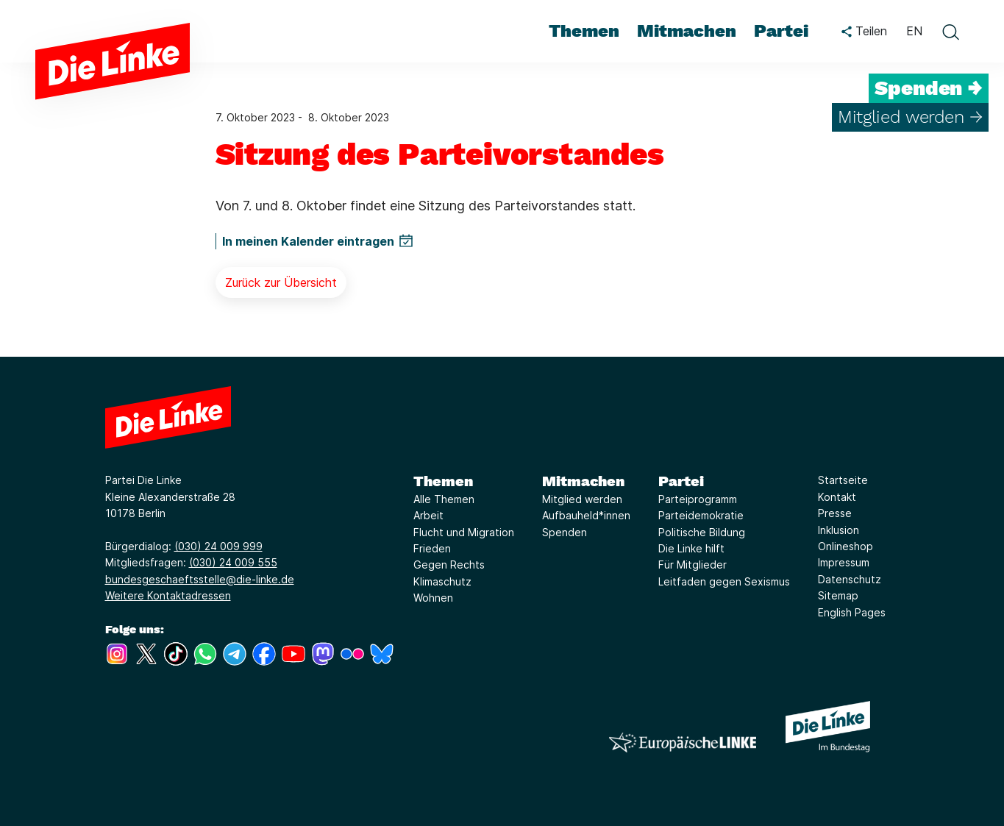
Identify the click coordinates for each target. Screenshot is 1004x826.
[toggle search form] (950, 31)
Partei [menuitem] (781, 31)
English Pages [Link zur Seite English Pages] (852, 612)
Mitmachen (583, 481)
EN (914, 31)
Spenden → (929, 88)
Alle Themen (443, 499)
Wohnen (433, 597)
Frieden (432, 548)
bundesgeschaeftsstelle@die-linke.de (199, 579)
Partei (681, 481)
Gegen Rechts (449, 564)
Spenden (564, 532)
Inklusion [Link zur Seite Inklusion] (838, 530)
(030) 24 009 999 (218, 546)
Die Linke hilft (691, 548)
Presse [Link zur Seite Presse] (835, 513)
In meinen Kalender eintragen (308, 241)
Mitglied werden (582, 499)
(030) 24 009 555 (233, 562)
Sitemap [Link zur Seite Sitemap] (838, 595)
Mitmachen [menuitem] (686, 31)
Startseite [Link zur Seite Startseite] (843, 480)
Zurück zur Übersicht (281, 282)
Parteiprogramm (697, 499)
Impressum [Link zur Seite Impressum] (843, 562)
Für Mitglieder (692, 564)
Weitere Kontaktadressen (168, 595)
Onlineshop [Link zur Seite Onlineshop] (845, 546)
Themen (443, 481)
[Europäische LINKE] (682, 742)
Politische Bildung (701, 532)
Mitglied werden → (910, 117)
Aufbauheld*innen (586, 515)
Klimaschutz (442, 581)
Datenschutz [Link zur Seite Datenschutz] (849, 579)
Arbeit (428, 515)
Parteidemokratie (701, 515)
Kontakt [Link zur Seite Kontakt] (837, 497)
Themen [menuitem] (584, 31)
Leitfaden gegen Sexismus (724, 581)
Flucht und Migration (463, 532)
